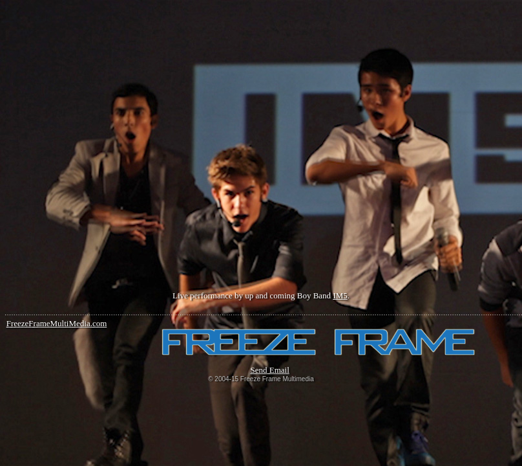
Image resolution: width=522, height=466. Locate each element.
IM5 (340, 295)
